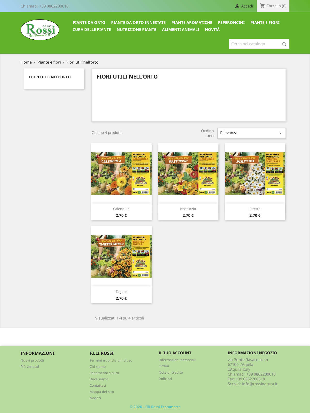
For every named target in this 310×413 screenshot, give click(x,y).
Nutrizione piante (136, 29)
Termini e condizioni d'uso (111, 360)
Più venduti (30, 366)
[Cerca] (259, 44)
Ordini (164, 366)
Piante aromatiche (191, 22)
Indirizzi (165, 378)
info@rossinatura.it (260, 383)
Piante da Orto (89, 22)
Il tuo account (175, 352)
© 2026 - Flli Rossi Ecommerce (155, 406)
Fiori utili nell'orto (50, 76)
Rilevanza (251, 133)
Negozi (95, 398)
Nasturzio (188, 208)
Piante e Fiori (264, 22)
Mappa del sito (102, 391)
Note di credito (171, 372)
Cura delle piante (92, 29)
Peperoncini (231, 22)
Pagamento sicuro (104, 372)
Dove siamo (99, 379)
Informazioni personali (177, 359)
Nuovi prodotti (32, 360)
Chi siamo (98, 366)
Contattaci (98, 385)
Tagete (121, 291)
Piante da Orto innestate (138, 22)
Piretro (254, 208)
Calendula (121, 208)
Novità (212, 29)
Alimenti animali (180, 29)
